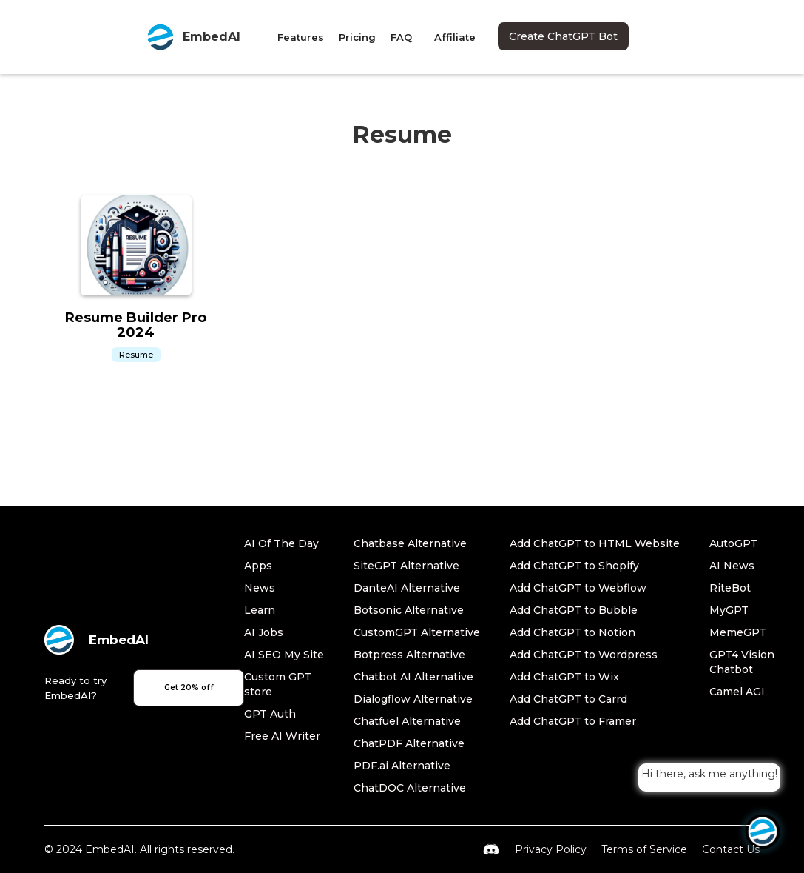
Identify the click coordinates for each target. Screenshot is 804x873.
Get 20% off (189, 687)
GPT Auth (270, 713)
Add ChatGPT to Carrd (568, 699)
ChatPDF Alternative (409, 743)
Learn (259, 610)
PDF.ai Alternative (402, 765)
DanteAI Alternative (407, 588)
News (259, 588)
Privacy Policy (551, 849)
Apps (258, 565)
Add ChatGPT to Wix (564, 676)
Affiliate (455, 37)
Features (300, 37)
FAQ (401, 37)
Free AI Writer (282, 736)
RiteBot (730, 588)
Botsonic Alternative (409, 610)
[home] (193, 37)
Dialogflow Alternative (413, 699)
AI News (731, 565)
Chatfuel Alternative (407, 721)
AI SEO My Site (284, 654)
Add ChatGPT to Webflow (578, 588)
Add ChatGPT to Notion (572, 632)
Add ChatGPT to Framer (573, 721)
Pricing (357, 37)
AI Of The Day (281, 543)
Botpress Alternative (409, 654)
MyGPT (729, 610)
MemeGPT (737, 632)
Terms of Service (644, 849)
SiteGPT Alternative (406, 565)
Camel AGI (737, 691)
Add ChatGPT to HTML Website (595, 543)
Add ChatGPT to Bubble (574, 610)
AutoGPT (733, 543)
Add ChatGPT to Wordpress (584, 654)
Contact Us (731, 849)
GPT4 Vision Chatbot (741, 662)
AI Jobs (263, 632)
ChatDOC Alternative (410, 788)
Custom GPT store (277, 684)
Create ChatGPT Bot (563, 36)
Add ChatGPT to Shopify (574, 565)
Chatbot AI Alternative (413, 676)
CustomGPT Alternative (417, 632)
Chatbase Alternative (410, 543)
